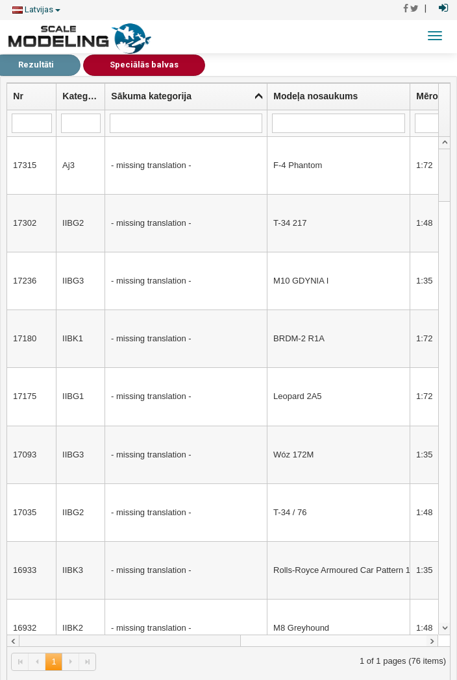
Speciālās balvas (144, 64)
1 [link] (53, 661)
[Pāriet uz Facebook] (405, 8)
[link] (20, 661)
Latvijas (36, 9)
